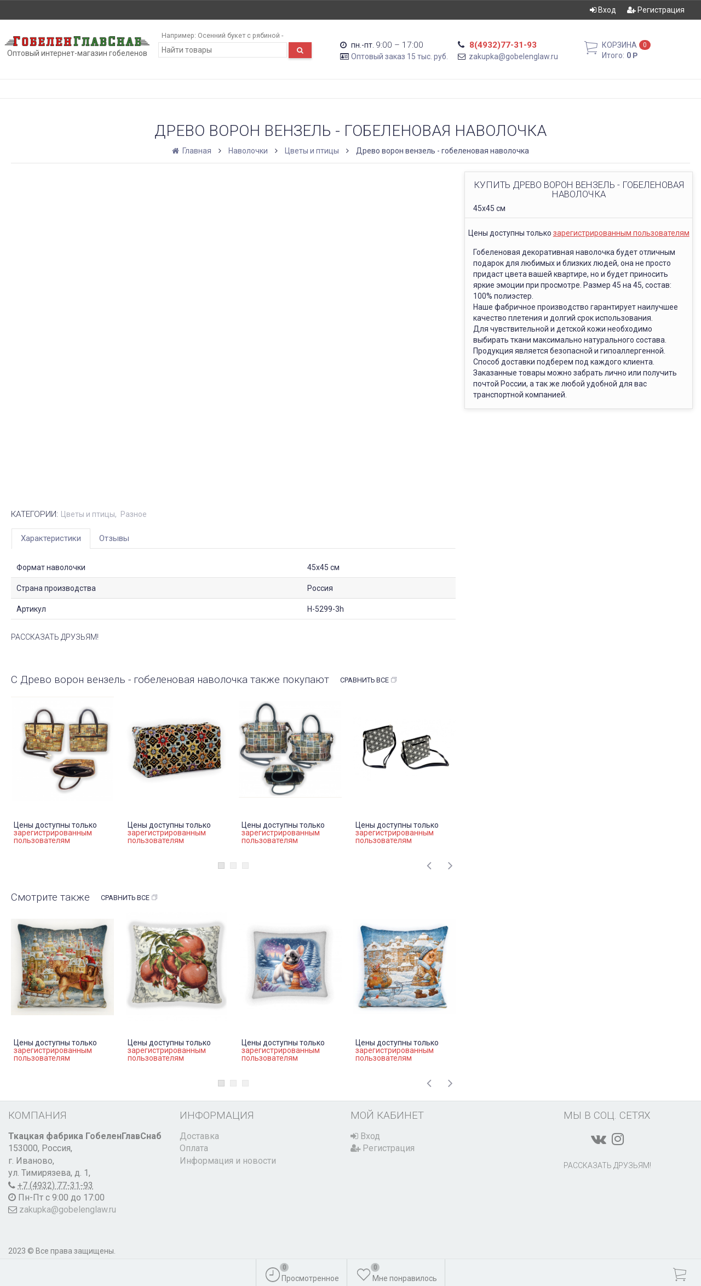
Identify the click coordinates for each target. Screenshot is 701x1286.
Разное (133, 514)
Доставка (199, 1136)
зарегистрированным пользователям (621, 233)
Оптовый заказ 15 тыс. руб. (399, 56)
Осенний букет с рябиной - (240, 35)
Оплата (194, 1148)
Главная (192, 150)
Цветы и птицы (312, 150)
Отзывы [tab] (114, 538)
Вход (603, 9)
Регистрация (656, 9)
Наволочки (248, 150)
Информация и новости (228, 1161)
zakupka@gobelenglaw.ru (513, 56)
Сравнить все (369, 680)
